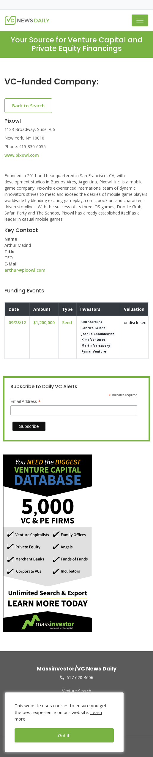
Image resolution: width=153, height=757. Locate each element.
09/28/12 (17, 322)
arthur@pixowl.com (24, 270)
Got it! (64, 735)
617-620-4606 (76, 677)
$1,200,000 (44, 322)
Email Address (25, 401)
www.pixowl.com (21, 155)
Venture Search (76, 691)
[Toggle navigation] (140, 20)
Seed (67, 322)
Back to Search (28, 105)
